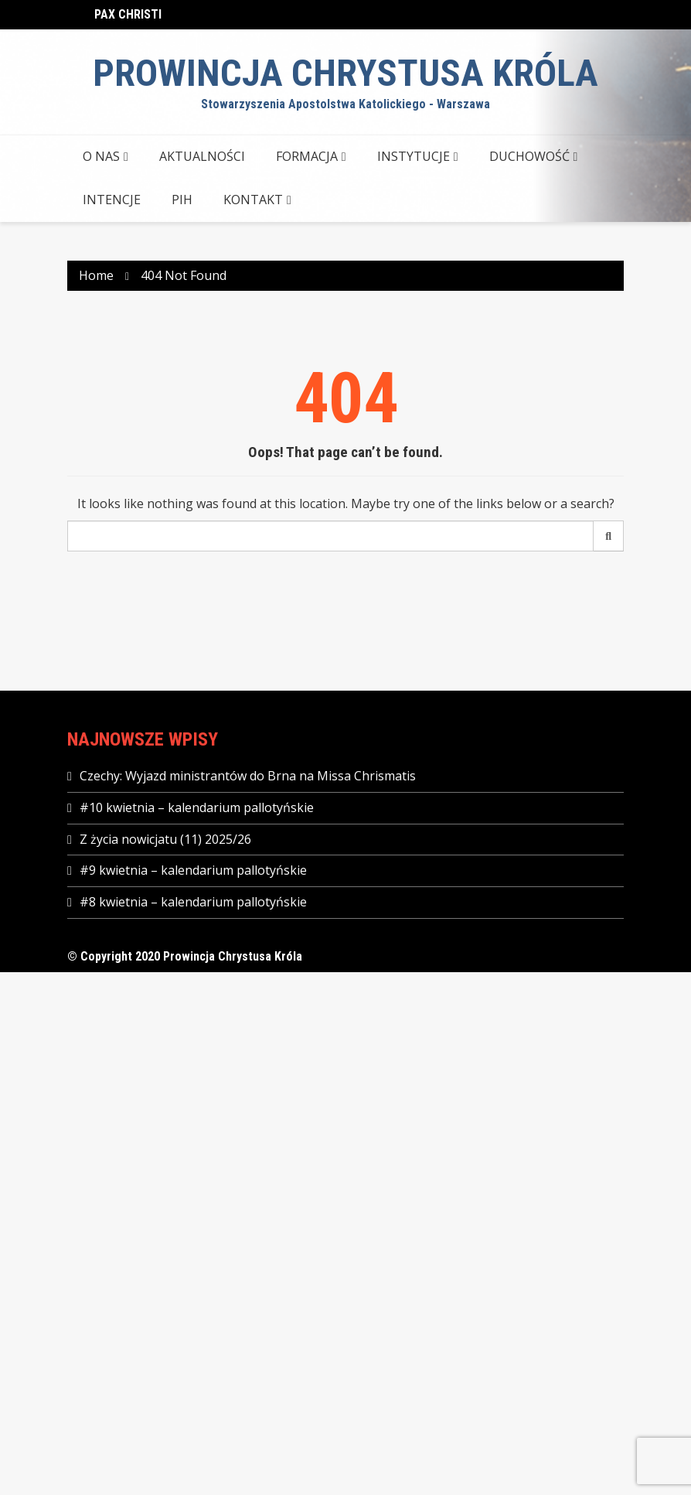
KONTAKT (253, 199)
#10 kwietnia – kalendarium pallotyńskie (197, 807)
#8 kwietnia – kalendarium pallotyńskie (193, 901)
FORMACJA (307, 156)
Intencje (112, 199)
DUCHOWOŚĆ (529, 156)
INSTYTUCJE (413, 156)
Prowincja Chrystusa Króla (345, 73)
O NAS (101, 156)
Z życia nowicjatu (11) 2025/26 (165, 839)
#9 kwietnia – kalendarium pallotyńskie (193, 870)
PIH (182, 199)
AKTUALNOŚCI (202, 156)
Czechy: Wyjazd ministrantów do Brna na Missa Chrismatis (248, 775)
